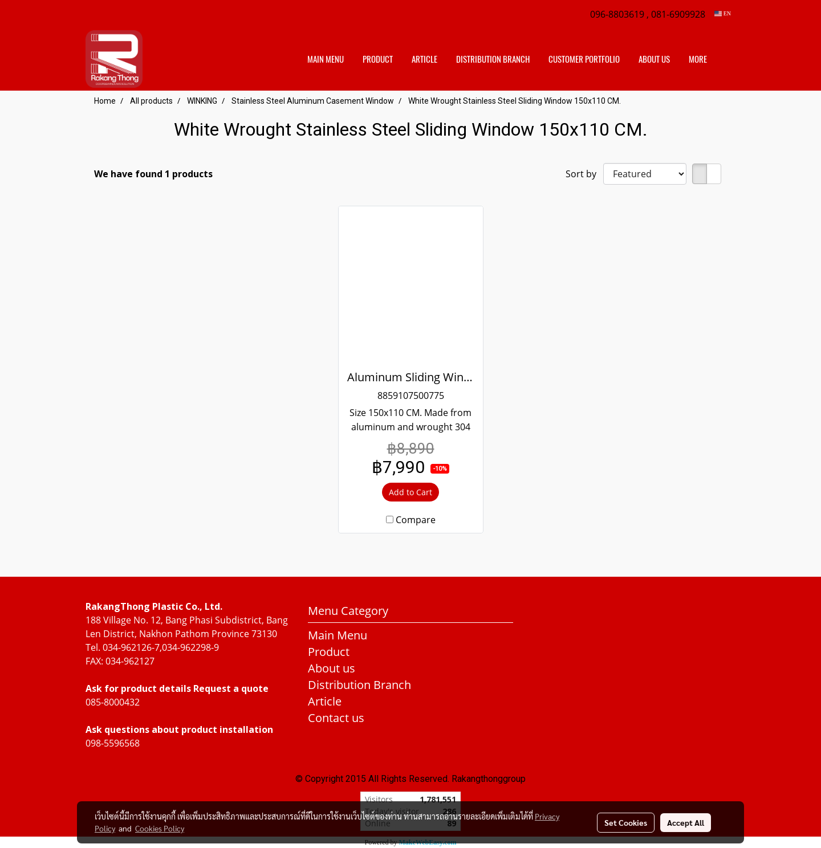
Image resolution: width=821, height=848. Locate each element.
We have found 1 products (153, 174)
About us (654, 59)
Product (378, 59)
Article (424, 59)
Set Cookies (625, 822)
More (698, 59)
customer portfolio (584, 59)
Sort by (584, 174)
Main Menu (325, 59)
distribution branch (493, 59)
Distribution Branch (359, 684)
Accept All (685, 822)
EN (722, 13)
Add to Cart (410, 492)
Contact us (336, 717)
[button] (726, 59)
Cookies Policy (159, 828)
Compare (416, 519)
